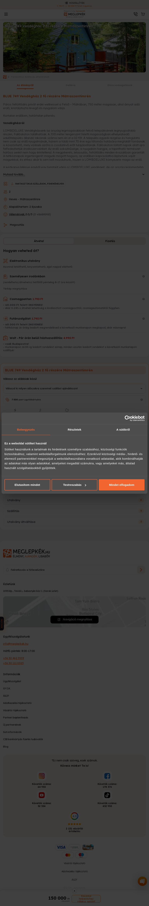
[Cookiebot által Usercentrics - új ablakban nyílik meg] (128, 418)
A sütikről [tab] (123, 429)
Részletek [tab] (74, 429)
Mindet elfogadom (121, 484)
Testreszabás (74, 484)
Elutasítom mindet (27, 484)
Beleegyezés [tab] (26, 429)
